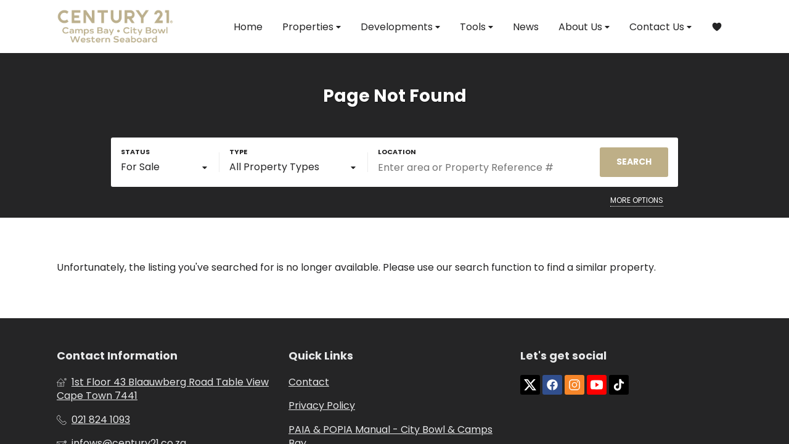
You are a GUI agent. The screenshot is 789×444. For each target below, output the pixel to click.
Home (248, 27)
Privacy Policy (321, 406)
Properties (311, 27)
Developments (400, 27)
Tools (476, 27)
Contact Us (660, 27)
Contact (308, 382)
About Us (584, 27)
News (526, 27)
